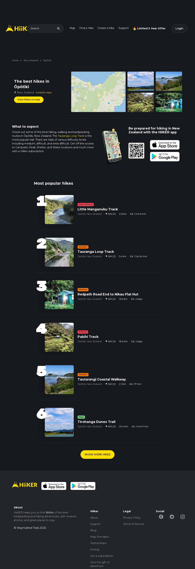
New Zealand (31, 60)
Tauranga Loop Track (71, 136)
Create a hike (106, 28)
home (15, 60)
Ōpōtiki (47, 60)
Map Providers (99, 536)
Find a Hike (86, 28)
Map (72, 28)
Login (179, 28)
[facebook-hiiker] (161, 516)
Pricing (94, 549)
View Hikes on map (28, 99)
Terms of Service (133, 524)
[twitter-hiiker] (172, 516)
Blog (93, 530)
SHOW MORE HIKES (97, 454)
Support (124, 28)
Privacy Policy (132, 517)
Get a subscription (101, 556)
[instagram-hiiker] (182, 516)
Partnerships (98, 543)
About (94, 517)
